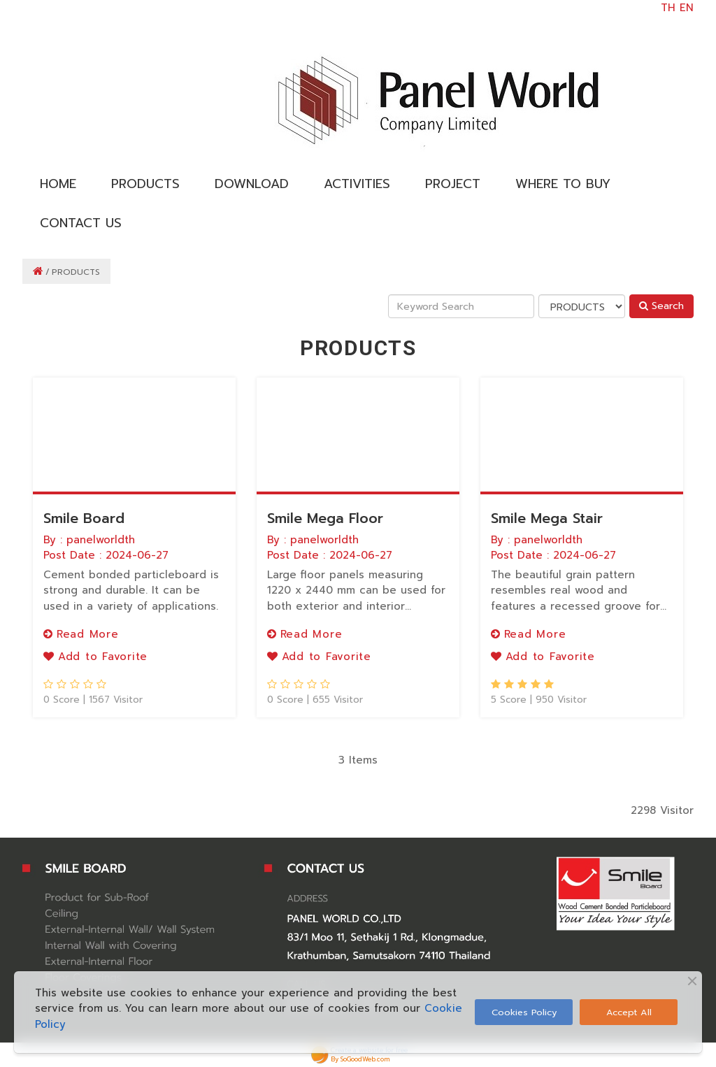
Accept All (629, 1012)
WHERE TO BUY (562, 184)
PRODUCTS (145, 184)
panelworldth (100, 539)
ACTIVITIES (357, 184)
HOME (58, 184)
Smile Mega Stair (547, 518)
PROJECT (452, 184)
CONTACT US (81, 223)
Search (661, 306)
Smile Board (83, 518)
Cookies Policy (524, 1012)
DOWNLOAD (252, 184)
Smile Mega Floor (325, 518)
